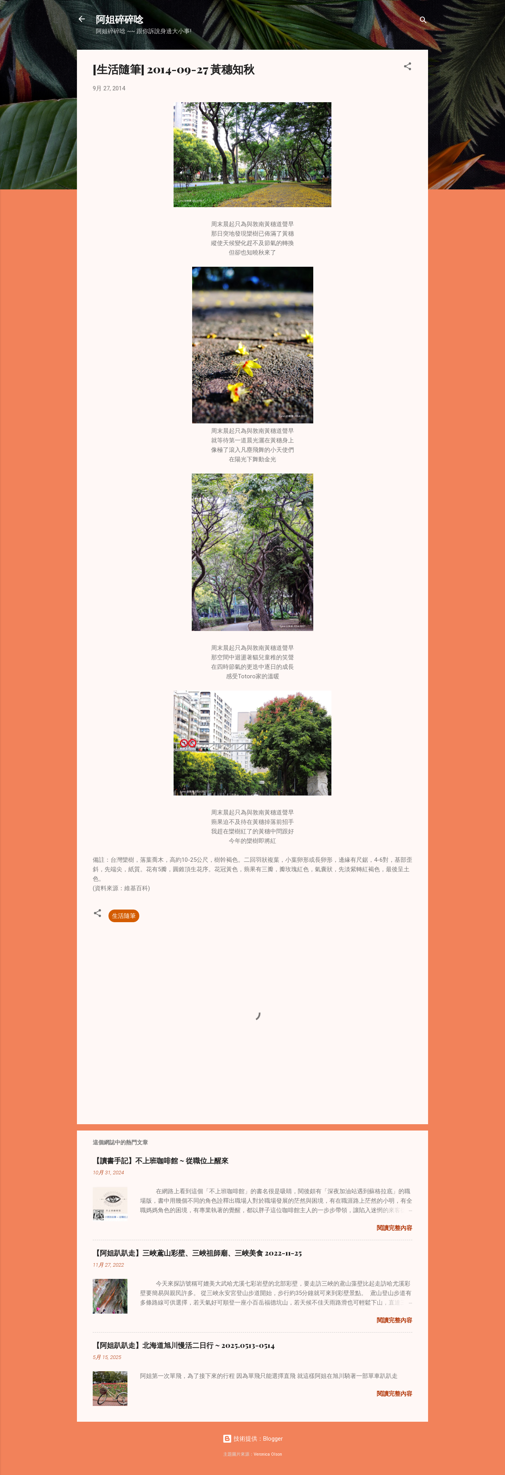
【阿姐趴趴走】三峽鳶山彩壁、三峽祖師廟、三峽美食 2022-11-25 (197, 1253)
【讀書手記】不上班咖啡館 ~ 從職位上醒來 (160, 1160)
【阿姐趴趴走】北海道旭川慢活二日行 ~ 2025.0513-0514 (184, 1345)
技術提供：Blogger (253, 1438)
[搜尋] (423, 21)
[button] (407, 68)
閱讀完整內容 (394, 1228)
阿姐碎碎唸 (119, 19)
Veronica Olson (268, 1454)
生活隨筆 (124, 915)
